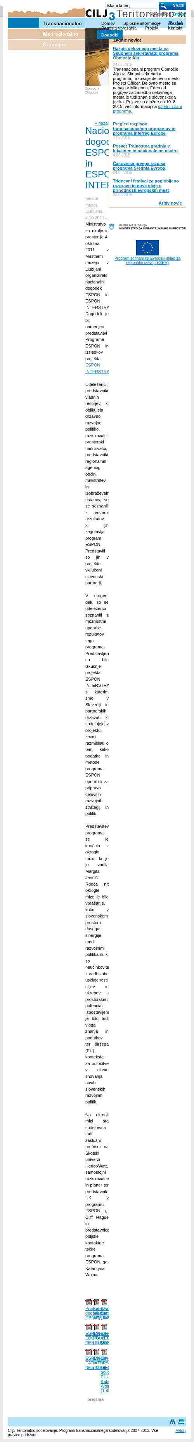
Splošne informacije (142, 23)
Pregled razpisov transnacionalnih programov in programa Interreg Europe (144, 129)
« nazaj (102, 123)
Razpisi (176, 23)
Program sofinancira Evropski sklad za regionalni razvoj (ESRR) (147, 260)
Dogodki (109, 35)
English (179, 14)
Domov (108, 23)
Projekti (152, 28)
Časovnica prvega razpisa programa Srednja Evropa (139, 165)
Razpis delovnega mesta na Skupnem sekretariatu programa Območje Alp (145, 53)
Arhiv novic (170, 203)
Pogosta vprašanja (119, 28)
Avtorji (180, 1430)
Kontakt (175, 28)
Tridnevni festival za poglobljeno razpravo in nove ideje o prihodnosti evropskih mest (146, 186)
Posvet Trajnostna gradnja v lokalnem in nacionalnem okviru (145, 148)
